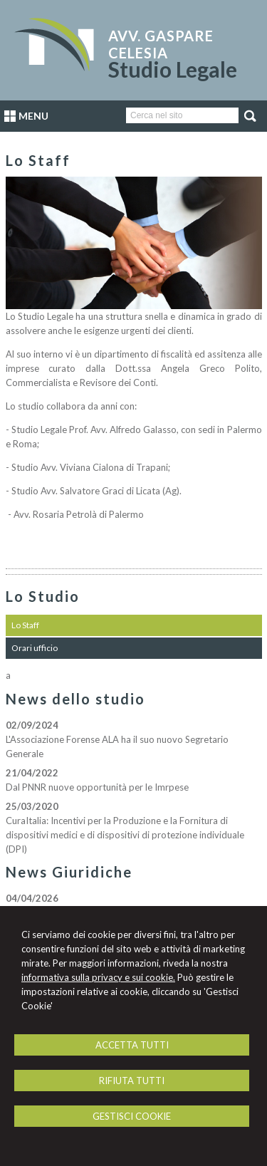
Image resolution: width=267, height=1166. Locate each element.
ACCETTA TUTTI (132, 1045)
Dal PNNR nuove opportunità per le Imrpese (97, 787)
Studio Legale (172, 69)
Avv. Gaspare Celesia (161, 44)
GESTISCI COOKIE (132, 1116)
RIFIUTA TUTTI (131, 1080)
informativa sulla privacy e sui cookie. (98, 977)
